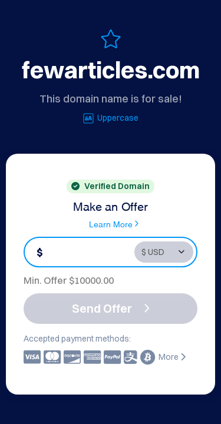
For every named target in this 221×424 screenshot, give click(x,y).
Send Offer (111, 308)
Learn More (113, 224)
